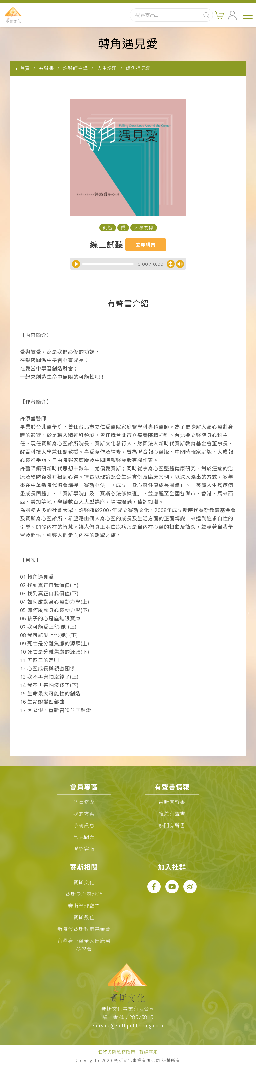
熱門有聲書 (172, 825)
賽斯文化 (84, 882)
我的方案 (84, 814)
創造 (108, 227)
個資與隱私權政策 (116, 1052)
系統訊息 (84, 825)
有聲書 (46, 68)
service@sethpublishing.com (128, 1025)
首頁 (25, 68)
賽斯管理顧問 (84, 906)
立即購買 (146, 244)
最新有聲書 (172, 802)
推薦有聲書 (172, 814)
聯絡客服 (84, 849)
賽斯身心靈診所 (84, 894)
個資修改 (84, 802)
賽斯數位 (84, 917)
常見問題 (84, 837)
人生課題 (107, 68)
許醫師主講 (75, 68)
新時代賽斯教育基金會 (84, 929)
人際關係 (144, 227)
